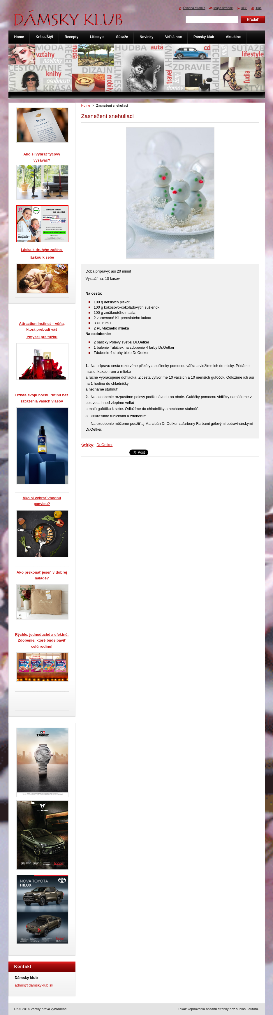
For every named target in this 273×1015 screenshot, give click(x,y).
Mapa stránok (223, 8)
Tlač (259, 8)
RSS (244, 8)
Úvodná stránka (194, 8)
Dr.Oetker (105, 445)
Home (85, 105)
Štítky (87, 445)
